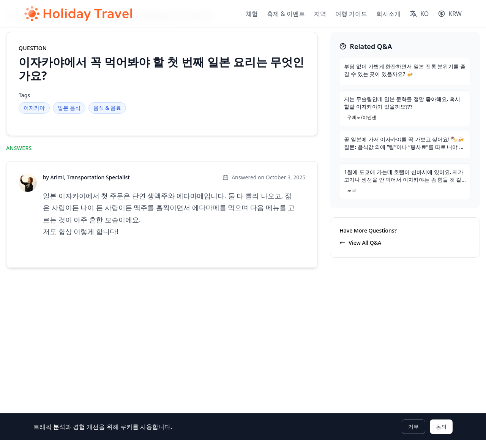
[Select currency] (450, 13)
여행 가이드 (351, 13)
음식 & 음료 (107, 107)
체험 (252, 13)
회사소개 (388, 13)
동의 (441, 426)
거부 (413, 426)
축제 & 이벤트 (286, 13)
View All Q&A (360, 242)
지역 (320, 13)
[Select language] (419, 13)
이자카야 (34, 107)
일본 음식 (69, 107)
